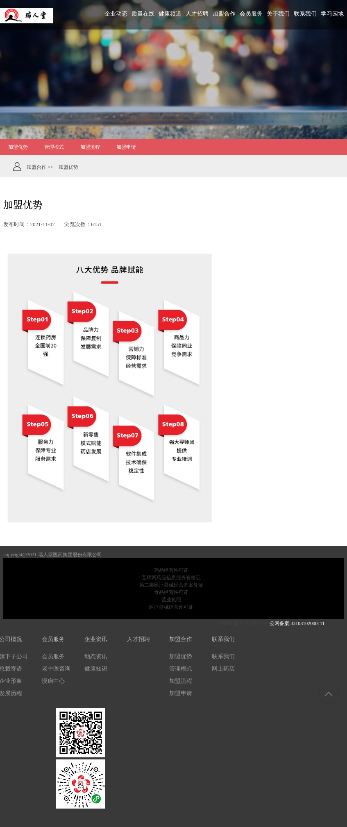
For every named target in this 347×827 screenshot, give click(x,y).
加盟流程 (180, 681)
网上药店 (223, 669)
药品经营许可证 (171, 570)
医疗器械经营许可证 (171, 607)
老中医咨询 (56, 669)
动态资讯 (95, 656)
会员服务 (53, 639)
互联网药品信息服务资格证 (171, 577)
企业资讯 (95, 639)
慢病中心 (53, 681)
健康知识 (95, 669)
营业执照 (171, 600)
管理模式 (180, 669)
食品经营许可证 (171, 592)
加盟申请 (180, 693)
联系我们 (223, 639)
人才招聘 (138, 639)
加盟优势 (180, 656)
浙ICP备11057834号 (242, 623)
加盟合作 (180, 639)
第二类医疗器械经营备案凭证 (171, 585)
